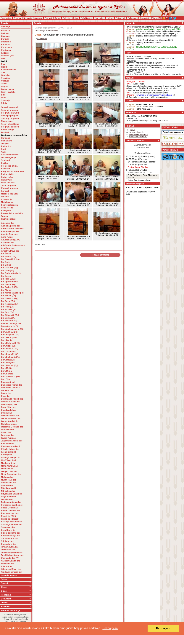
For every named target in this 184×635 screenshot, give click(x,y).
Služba (4, 163)
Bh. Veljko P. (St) (9, 321)
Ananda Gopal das (10, 231)
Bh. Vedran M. (8, 318)
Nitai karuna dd (8, 488)
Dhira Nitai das (8, 407)
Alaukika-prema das (10, 226)
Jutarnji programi (9, 107)
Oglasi (75, 18)
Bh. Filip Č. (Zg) (8, 279)
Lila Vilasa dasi (8, 460)
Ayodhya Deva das (10, 251)
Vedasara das (7, 563)
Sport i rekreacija (9, 205)
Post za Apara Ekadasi (138, 167)
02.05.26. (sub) (133, 156)
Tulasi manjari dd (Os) (11, 552)
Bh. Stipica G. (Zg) (10, 315)
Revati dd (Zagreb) (10, 519)
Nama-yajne (7, 121)
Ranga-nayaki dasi (10, 513)
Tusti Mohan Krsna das (12, 555)
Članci (57, 18)
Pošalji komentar (101, 255)
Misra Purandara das (11, 474)
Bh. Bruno (6, 265)
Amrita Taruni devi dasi (12, 228)
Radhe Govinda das (10, 510)
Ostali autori (7, 499)
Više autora (6, 566)
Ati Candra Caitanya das (13, 245)
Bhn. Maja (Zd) (8, 360)
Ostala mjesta (7, 89)
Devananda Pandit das (12, 399)
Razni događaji (8, 219)
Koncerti (5, 191)
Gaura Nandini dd (9, 421)
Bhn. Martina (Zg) (9, 365)
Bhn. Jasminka (8, 351)
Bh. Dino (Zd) (7, 270)
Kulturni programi (9, 188)
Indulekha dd (7, 429)
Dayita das (6, 393)
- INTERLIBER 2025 (140, 104)
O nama (17, 18)
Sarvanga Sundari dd (11, 524)
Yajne (4, 152)
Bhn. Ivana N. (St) (9, 348)
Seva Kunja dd (8, 530)
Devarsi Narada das (10, 402)
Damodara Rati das (10, 388)
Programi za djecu (10, 127)
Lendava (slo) (7, 56)
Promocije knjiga (9, 166)
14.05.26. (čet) (132, 170)
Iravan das (6, 432)
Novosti (48, 18)
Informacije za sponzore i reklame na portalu (147, 97)
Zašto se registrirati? (138, 136)
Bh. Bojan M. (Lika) (10, 259)
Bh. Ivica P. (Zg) (8, 284)
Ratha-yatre (6, 180)
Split (3, 72)
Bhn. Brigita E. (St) (10, 335)
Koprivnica (6, 47)
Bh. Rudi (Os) (7, 307)
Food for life (7, 208)
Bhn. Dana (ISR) (9, 337)
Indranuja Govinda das (12, 427)
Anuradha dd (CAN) (10, 240)
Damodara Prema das (11, 385)
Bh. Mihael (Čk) (8, 295)
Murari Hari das (8, 480)
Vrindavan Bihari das (11, 569)
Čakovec (5, 36)
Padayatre (6, 210)
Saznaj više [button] (110, 628)
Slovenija (5, 100)
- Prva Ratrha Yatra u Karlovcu (145, 107)
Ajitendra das (7, 223)
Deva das (5, 396)
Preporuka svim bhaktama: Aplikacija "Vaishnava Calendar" (154, 27)
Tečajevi (5, 143)
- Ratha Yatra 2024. (139, 109)
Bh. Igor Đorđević (9, 281)
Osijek (4, 61)
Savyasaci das (8, 527)
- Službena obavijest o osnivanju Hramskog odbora (153, 31)
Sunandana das (8, 544)
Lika (3, 58)
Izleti (3, 149)
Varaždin (5, 75)
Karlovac (5, 44)
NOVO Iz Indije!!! (135, 72)
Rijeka (4, 67)
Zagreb (4, 86)
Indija (4, 97)
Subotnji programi (10, 118)
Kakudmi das (7, 443)
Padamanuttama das (11, 502)
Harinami (5, 138)
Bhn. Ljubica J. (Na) (10, 357)
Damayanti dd (7, 382)
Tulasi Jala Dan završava (139, 180)
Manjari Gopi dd (9, 471)
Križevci (5, 53)
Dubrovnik (6, 42)
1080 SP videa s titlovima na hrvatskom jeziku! (148, 90)
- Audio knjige (135, 84)
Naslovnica (6, 18)
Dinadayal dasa (8, 410)
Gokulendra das (9, 424)
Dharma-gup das (9, 404)
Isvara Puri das (8, 438)
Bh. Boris (5, 262)
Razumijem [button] (163, 628)
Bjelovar (5, 33)
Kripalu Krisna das (10, 449)
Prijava (154, 18)
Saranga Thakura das (11, 522)
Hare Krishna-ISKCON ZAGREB (142, 116)
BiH (3, 95)
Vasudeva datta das (10, 561)
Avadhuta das (7, 248)
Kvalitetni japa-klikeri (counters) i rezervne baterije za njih (153, 65)
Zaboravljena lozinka (138, 134)
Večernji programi (9, 110)
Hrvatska (5, 30)
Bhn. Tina (5, 379)
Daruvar (5, 39)
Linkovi (110, 18)
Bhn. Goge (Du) (8, 346)
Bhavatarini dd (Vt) (10, 326)
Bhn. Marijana (7, 362)
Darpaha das (7, 390)
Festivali (5, 132)
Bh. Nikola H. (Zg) (9, 298)
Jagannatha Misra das (11, 441)
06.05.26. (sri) (132, 159)
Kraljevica (6, 50)
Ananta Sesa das (9, 234)
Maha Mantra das (9, 466)
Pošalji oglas (86, 18)
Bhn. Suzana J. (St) (10, 376)
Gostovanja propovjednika (14, 135)
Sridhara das (7, 541)
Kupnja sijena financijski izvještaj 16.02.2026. (147, 120)
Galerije (66, 18)
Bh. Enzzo (6, 276)
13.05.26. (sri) (132, 164)
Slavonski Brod (8, 69)
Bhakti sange (7, 129)
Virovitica (5, 78)
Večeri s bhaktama (10, 124)
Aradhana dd (7, 242)
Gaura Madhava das (10, 418)
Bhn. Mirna (6, 371)
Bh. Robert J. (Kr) (9, 304)
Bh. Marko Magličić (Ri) (12, 293)
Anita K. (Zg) (7, 237)
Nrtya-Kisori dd (8, 496)
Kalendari (144, 18)
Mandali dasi (7, 469)
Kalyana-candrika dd (11, 446)
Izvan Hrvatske (8, 92)
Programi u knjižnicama (12, 171)
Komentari (99, 18)
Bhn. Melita (6, 368)
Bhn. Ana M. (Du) (9, 332)
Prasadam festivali (10, 155)
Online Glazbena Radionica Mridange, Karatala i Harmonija (154, 74)
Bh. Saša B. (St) (8, 309)
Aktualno (38, 18)
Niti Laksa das (8, 491)
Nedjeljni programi (10, 115)
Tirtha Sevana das (10, 547)
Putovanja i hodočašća (12, 213)
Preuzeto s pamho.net (11, 505)
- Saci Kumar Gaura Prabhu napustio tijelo (151, 33)
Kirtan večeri (7, 177)
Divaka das (6, 413)
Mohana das (7, 477)
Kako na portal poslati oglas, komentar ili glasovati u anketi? (154, 86)
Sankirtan (5, 168)
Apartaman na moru (136, 70)
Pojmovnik (120, 18)
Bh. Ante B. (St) (8, 256)
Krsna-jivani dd (8, 452)
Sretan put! (132, 118)
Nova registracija (136, 132)
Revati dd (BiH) (8, 516)
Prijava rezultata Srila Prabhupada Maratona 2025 (150, 40)
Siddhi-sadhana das (10, 533)
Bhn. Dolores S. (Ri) (10, 343)
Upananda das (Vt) (10, 558)
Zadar (4, 83)
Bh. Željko (6, 254)
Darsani (5, 196)
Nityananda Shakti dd (11, 494)
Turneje (4, 216)
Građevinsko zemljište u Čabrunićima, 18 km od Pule (151, 67)
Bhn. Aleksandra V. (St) (12, 329)
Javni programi (8, 185)
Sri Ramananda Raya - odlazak (142, 162)
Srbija (4, 103)
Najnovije (27, 18)
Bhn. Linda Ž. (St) (9, 354)
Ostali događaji (8, 157)
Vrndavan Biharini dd (11, 572)
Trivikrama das (8, 549)
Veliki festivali (7, 182)
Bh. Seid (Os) (7, 312)
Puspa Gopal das (9, 508)
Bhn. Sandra (7, 374)
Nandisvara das (8, 482)
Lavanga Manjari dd (10, 457)
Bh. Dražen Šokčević (11, 273)
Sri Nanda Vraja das (10, 536)
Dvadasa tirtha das (10, 415)
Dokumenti (133, 18)
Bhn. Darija (6, 340)
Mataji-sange (7, 202)
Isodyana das (7, 435)
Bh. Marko (6, 290)
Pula (3, 64)
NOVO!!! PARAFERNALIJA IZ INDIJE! (144, 63)
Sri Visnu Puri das (10, 538)
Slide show (42, 38)
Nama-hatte (6, 141)
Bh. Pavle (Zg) (8, 301)
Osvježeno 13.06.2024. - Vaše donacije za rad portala (151, 88)
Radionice (6, 146)
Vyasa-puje (6, 199)
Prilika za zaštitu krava (137, 56)
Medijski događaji (9, 194)
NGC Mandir (7, 485)
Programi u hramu (10, 113)
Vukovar (5, 81)
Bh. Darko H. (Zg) (9, 268)
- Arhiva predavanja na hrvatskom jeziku (147, 93)
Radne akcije (7, 174)
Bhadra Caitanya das (11, 323)
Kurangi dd (6, 455)
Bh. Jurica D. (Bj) (9, 287)
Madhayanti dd (8, 463)
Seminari (5, 160)
